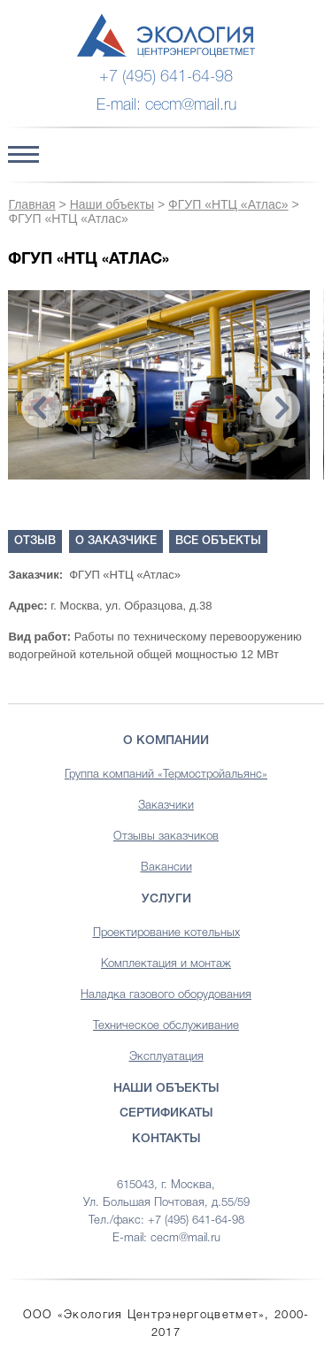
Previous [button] (41, 408)
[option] (159, 384)
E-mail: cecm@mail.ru (166, 105)
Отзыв (35, 541)
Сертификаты (166, 1113)
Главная (31, 204)
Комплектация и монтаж (166, 964)
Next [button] (280, 408)
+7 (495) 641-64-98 (166, 77)
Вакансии (166, 867)
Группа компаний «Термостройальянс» (166, 774)
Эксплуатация (166, 1057)
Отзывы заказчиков (166, 836)
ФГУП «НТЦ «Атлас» (228, 204)
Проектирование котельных (166, 933)
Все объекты (218, 541)
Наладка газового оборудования (166, 995)
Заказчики (166, 805)
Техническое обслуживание (166, 1026)
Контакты (166, 1139)
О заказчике (116, 541)
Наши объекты (112, 204)
